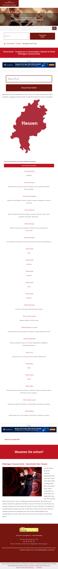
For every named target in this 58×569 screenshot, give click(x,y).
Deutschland (9, 43)
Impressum (51, 550)
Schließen (39, 567)
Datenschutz (29, 550)
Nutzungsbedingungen (40, 550)
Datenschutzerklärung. (27, 567)
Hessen (18, 43)
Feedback (22, 550)
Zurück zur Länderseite (12, 439)
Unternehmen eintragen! (29, 165)
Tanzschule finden (42, 36)
